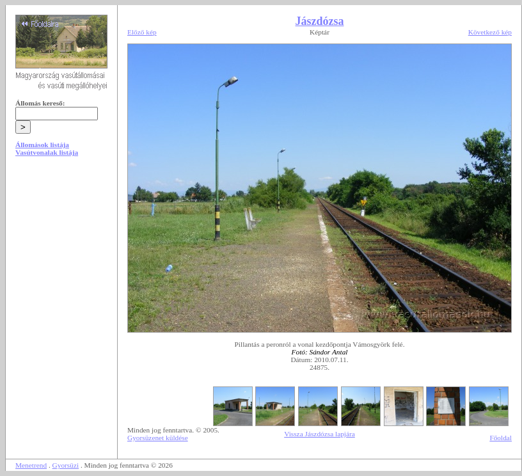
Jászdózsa (320, 21)
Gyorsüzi (65, 465)
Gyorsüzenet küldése (157, 437)
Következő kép (490, 32)
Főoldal (500, 437)
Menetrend (31, 465)
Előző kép (142, 32)
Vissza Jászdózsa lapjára (319, 434)
